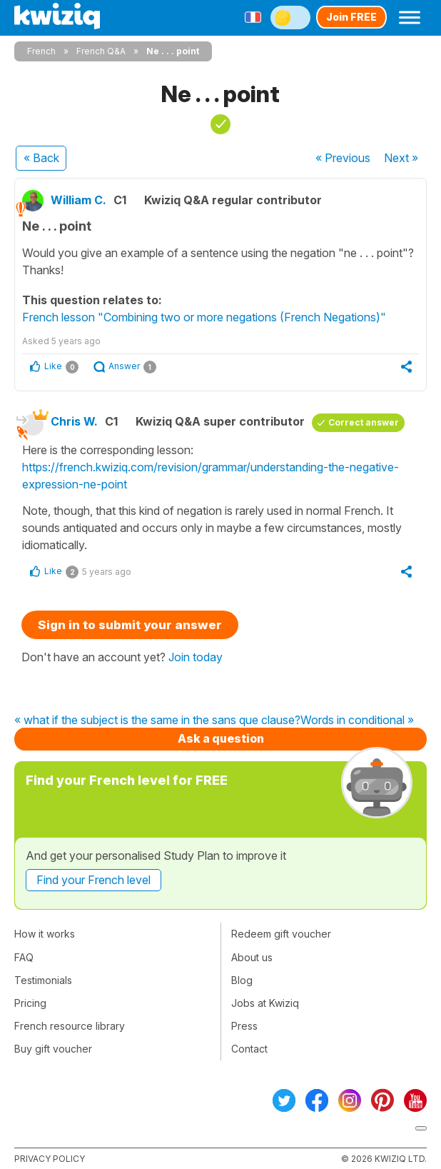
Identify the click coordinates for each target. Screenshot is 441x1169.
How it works (44, 934)
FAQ (24, 957)
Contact (249, 1049)
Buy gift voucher (53, 1049)
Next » (401, 158)
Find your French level (93, 880)
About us (252, 957)
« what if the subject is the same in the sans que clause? (157, 720)
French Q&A (101, 51)
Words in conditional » (357, 720)
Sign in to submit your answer (130, 625)
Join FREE (351, 17)
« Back (41, 158)
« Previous (342, 158)
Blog (242, 980)
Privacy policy (49, 1158)
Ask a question (221, 738)
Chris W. (74, 421)
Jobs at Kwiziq (265, 1003)
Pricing (30, 1003)
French (41, 51)
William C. (78, 200)
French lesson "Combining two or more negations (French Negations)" (204, 317)
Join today (195, 657)
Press (244, 1026)
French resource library (69, 1026)
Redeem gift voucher (281, 934)
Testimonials (43, 980)
